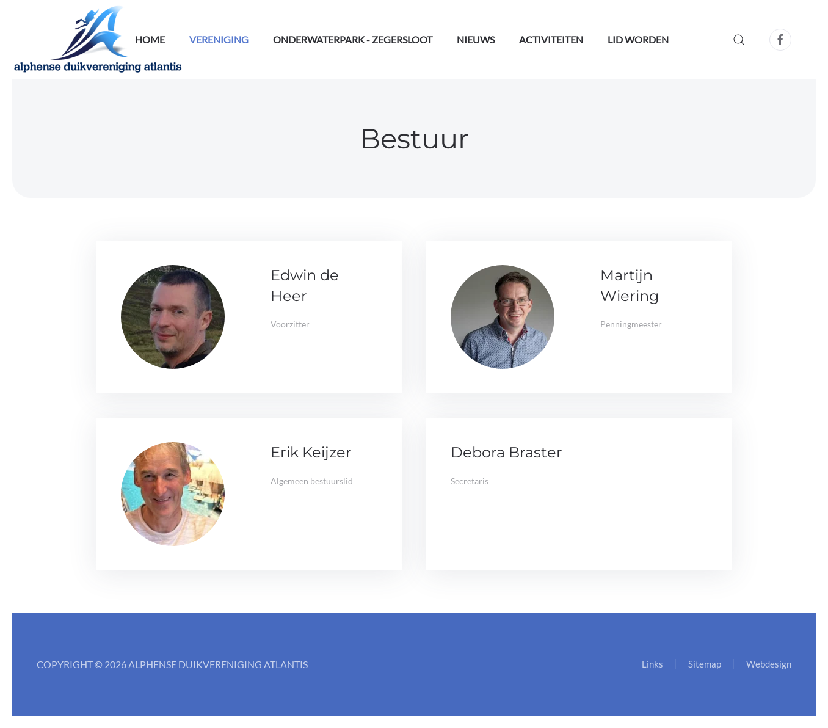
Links (652, 663)
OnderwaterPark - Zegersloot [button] (352, 39)
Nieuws (476, 39)
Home (150, 39)
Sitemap (704, 663)
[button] (739, 39)
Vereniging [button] (219, 39)
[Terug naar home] (98, 39)
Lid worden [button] (638, 39)
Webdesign (768, 663)
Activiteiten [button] (551, 39)
